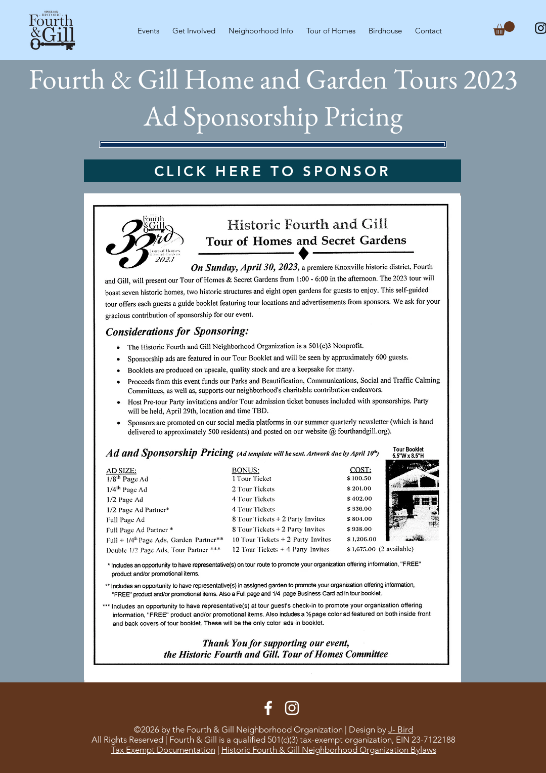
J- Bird (400, 729)
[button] (194, 26)
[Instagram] (292, 708)
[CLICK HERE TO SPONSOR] (272, 170)
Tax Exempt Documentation (163, 750)
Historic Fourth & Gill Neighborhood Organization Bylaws (328, 750)
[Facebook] (268, 708)
